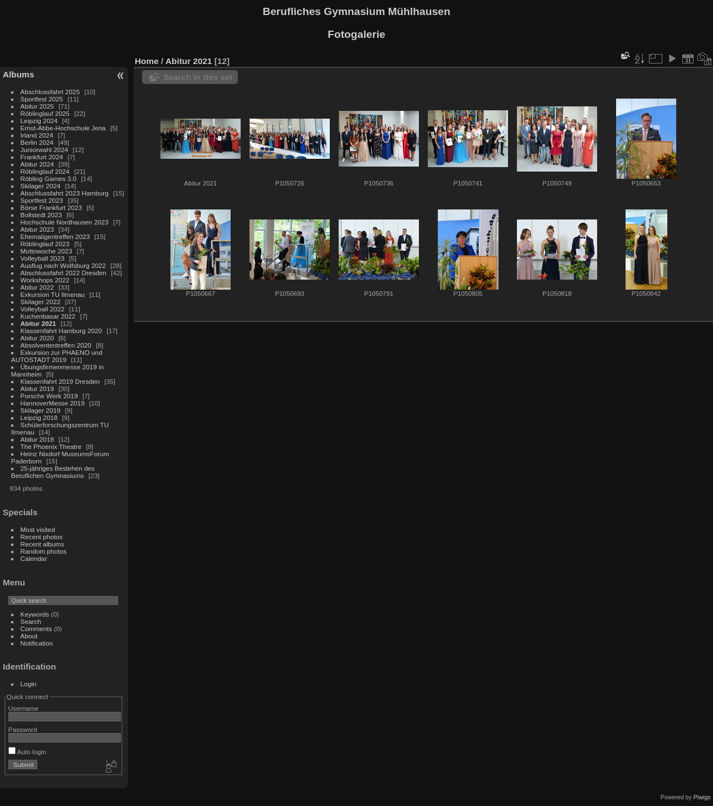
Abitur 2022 (37, 287)
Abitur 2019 (37, 388)
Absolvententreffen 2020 (56, 345)
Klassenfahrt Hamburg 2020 (61, 330)
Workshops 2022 (45, 280)
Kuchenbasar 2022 (48, 316)
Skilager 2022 (41, 301)
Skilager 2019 (41, 410)
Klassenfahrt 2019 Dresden (60, 381)
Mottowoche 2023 (46, 251)
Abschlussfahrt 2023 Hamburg (65, 193)
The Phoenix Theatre (51, 446)
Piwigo (702, 797)
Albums (18, 74)
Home (147, 61)
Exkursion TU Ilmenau (53, 294)
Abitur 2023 (37, 229)
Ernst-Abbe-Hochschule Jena (63, 127)
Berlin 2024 (37, 142)
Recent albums (42, 544)
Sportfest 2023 (42, 200)
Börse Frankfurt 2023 (51, 207)
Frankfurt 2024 (42, 156)
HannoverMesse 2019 (53, 403)
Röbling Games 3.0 (49, 178)
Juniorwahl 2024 (45, 149)
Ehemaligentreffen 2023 (55, 236)
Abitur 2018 (37, 439)
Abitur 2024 (37, 164)
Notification (37, 643)
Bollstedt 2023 (41, 214)
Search (31, 621)
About (29, 635)
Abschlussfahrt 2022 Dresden (63, 272)
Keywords (35, 614)
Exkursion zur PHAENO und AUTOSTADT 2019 (56, 356)
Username (23, 708)
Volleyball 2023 (43, 258)
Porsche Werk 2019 (49, 395)
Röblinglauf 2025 (45, 113)
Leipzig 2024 (39, 120)
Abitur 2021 (38, 323)
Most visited (38, 529)
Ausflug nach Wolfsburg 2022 (63, 265)
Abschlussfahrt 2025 (50, 91)
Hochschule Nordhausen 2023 (65, 222)
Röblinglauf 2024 (45, 171)
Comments (36, 628)
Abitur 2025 (37, 106)
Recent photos (42, 536)
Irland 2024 (37, 135)
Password (22, 729)
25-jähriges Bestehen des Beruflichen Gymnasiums (53, 472)
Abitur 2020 (37, 337)
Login (29, 683)
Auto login (27, 751)
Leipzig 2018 (39, 417)
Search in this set (197, 77)
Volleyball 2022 (43, 308)
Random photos (44, 551)
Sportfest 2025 (42, 98)
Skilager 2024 (41, 185)
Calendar (34, 558)
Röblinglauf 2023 (45, 243)
